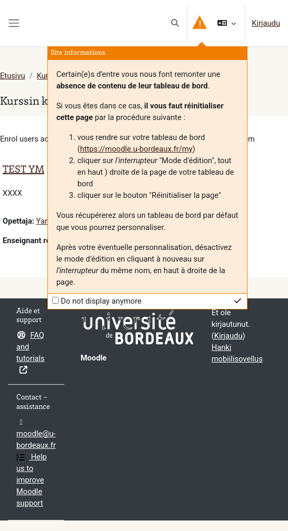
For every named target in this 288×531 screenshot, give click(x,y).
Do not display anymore (101, 301)
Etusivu (12, 76)
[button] (175, 23)
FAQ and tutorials (30, 352)
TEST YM (23, 170)
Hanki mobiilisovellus (237, 353)
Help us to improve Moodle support (31, 480)
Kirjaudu (266, 23)
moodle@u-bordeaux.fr (36, 434)
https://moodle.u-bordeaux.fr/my (136, 149)
